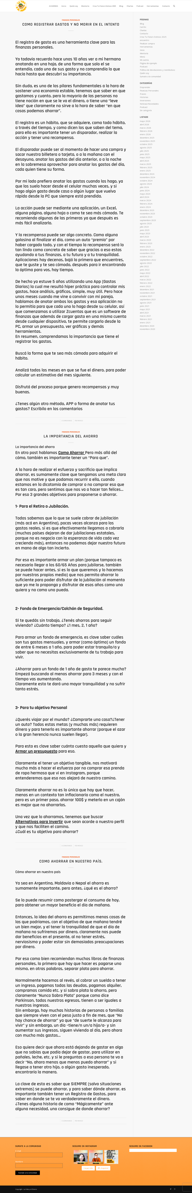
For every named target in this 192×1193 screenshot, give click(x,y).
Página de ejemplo (148, 63)
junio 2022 (144, 269)
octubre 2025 (146, 144)
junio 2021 (144, 306)
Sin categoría (146, 110)
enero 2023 (145, 246)
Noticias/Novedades (149, 103)
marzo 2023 (145, 240)
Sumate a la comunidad (150, 76)
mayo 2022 (145, 273)
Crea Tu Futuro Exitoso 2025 (153, 36)
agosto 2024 (146, 183)
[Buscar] (174, 6)
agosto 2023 (146, 223)
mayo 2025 (145, 157)
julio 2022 (144, 266)
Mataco (80, 421)
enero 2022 (145, 286)
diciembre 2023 (147, 210)
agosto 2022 (146, 263)
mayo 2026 (145, 121)
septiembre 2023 (148, 220)
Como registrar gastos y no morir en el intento (70, 24)
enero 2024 (145, 207)
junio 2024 (144, 190)
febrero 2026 (146, 131)
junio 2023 (144, 230)
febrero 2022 (146, 283)
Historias (144, 97)
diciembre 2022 (147, 249)
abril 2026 (144, 124)
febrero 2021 (146, 319)
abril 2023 (144, 236)
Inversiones (145, 100)
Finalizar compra (147, 43)
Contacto (144, 33)
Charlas (143, 30)
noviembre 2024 (147, 177)
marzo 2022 (145, 279)
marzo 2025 (145, 164)
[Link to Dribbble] (175, 1189)
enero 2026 (145, 134)
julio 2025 (144, 151)
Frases (143, 94)
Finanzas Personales (71, 20)
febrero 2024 (146, 203)
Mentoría (144, 53)
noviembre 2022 (147, 253)
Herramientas (146, 46)
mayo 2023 (145, 233)
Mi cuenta (144, 60)
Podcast (143, 66)
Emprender (145, 87)
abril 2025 (144, 160)
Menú (142, 56)
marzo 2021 (145, 315)
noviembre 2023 (147, 213)
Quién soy (144, 73)
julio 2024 (144, 187)
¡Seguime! (103, 1168)
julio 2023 (144, 226)
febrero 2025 (146, 167)
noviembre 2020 (147, 329)
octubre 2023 (146, 217)
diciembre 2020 (147, 325)
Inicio (142, 50)
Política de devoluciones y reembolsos (157, 70)
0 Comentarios (67, 421)
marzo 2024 (145, 200)
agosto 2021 (146, 302)
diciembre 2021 (147, 289)
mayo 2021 (145, 309)
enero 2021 (145, 322)
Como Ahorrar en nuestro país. (71, 861)
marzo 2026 (145, 127)
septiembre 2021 (148, 299)
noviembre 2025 (147, 141)
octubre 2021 (146, 296)
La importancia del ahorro (71, 436)
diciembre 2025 (147, 137)
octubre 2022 (146, 256)
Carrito (143, 27)
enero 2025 (145, 170)
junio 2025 (144, 154)
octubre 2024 (146, 180)
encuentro (144, 40)
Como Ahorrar (71, 453)
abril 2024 (144, 197)
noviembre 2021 (147, 292)
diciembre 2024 (147, 174)
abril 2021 (144, 312)
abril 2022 (144, 276)
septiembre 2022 (148, 259)
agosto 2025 (146, 147)
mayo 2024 (145, 193)
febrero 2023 (146, 243)
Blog (142, 23)
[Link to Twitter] (171, 1189)
